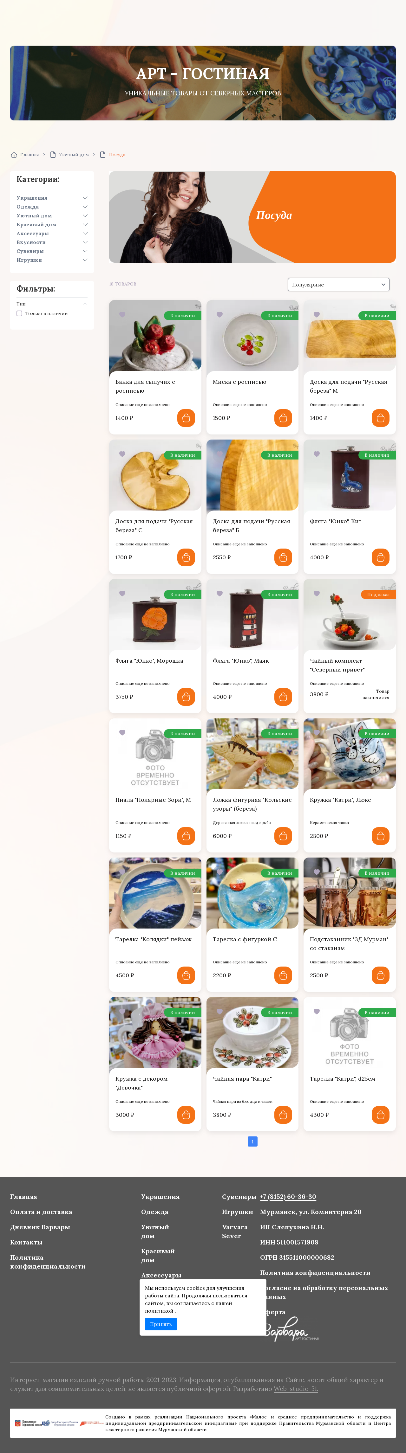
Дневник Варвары (48, 1229)
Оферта (269, 1309)
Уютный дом (34, 215)
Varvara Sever (233, 1233)
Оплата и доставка (49, 1214)
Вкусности (31, 242)
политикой (162, 1309)
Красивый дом (36, 224)
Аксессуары (32, 233)
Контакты (35, 1243)
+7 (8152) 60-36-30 (284, 1200)
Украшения (32, 198)
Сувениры (30, 251)
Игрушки (29, 260)
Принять (163, 1321)
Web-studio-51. (291, 1388)
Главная (33, 1200)
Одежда (27, 206)
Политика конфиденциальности (56, 1262)
